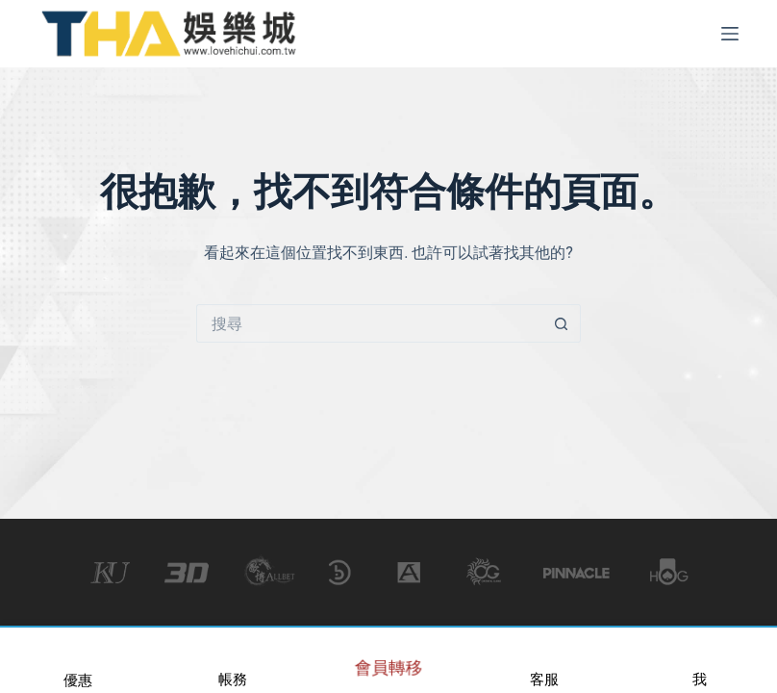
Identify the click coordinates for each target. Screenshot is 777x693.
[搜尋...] (369, 323)
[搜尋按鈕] (561, 323)
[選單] (730, 33)
